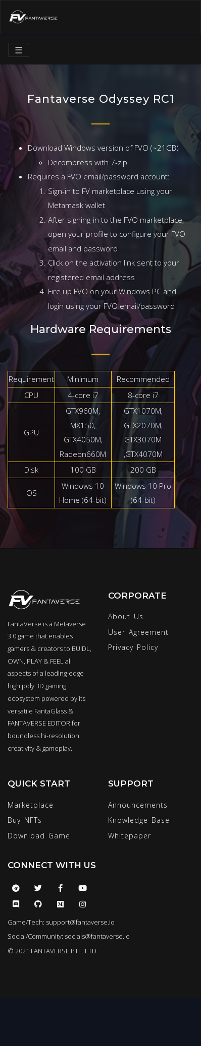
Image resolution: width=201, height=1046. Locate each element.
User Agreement (138, 632)
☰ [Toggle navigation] (19, 50)
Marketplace (31, 805)
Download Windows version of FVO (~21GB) (103, 148)
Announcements (138, 805)
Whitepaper (129, 835)
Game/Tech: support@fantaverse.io (61, 922)
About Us (125, 616)
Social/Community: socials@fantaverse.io (69, 936)
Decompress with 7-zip (87, 162)
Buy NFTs (25, 820)
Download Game (39, 835)
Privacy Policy (133, 647)
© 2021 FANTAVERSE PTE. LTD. (53, 950)
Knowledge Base (139, 820)
